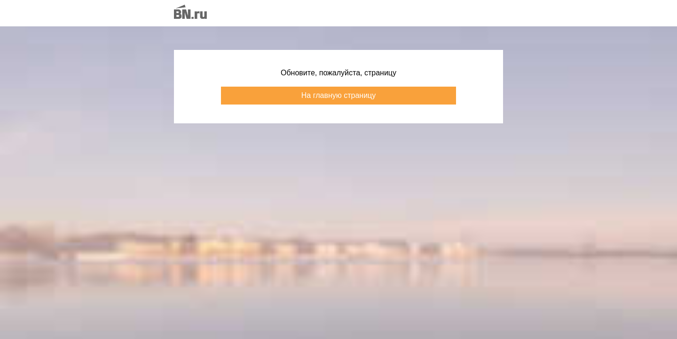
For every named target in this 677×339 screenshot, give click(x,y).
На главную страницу (338, 95)
